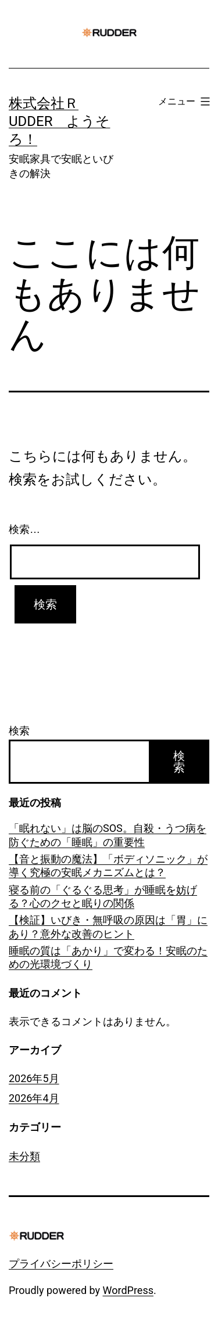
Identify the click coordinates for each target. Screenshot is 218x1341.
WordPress (128, 1290)
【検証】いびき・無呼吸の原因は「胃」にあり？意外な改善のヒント (108, 926)
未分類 (24, 1156)
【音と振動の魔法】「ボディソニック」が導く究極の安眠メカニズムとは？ (108, 865)
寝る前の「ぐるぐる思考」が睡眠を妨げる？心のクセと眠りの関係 (103, 896)
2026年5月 (34, 1078)
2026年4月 (34, 1098)
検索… (24, 529)
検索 (19, 730)
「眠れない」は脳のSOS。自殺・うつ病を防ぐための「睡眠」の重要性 (107, 835)
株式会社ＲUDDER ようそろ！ (59, 121)
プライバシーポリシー (61, 1263)
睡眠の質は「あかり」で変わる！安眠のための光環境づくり (108, 957)
